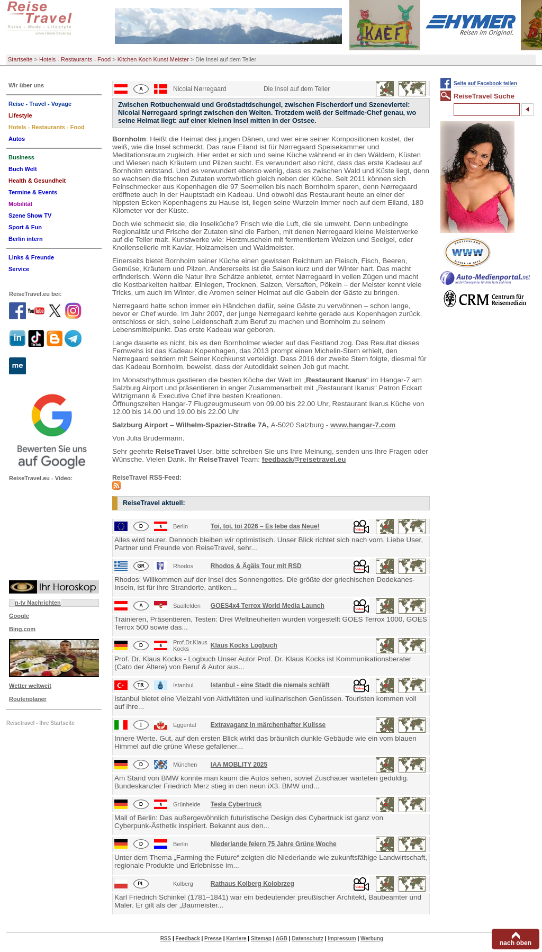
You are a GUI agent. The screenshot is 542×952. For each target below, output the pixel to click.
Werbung (371, 938)
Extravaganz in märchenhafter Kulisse (268, 725)
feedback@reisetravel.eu (304, 459)
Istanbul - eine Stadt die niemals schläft (270, 685)
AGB (281, 938)
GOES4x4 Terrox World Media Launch (267, 605)
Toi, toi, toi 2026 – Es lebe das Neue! (265, 526)
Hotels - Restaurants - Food (75, 59)
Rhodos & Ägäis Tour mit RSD (256, 566)
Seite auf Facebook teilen (485, 83)
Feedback (188, 938)
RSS (165, 938)
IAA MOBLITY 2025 (239, 764)
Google (19, 616)
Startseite (20, 59)
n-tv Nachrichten (38, 602)
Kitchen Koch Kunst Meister (153, 59)
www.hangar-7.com (362, 425)
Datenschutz (307, 938)
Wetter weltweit (30, 685)
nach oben (515, 943)
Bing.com (22, 629)
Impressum (342, 938)
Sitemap (261, 938)
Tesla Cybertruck (236, 804)
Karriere (236, 938)
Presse (213, 938)
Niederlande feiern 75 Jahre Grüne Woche (274, 844)
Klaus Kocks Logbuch (244, 645)
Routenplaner (28, 699)
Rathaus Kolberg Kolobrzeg (252, 883)
